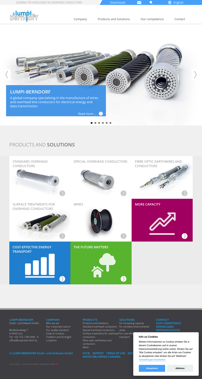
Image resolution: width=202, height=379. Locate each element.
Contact (179, 19)
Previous (7, 75)
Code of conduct (55, 333)
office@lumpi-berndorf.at (23, 340)
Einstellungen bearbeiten (152, 359)
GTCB (86, 353)
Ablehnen (180, 368)
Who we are (52, 323)
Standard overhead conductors (100, 326)
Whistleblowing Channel (102, 357)
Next (194, 75)
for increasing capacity (131, 323)
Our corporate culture (58, 326)
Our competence (152, 19)
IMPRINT (98, 353)
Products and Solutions (114, 19)
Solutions (127, 320)
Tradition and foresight (58, 336)
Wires (86, 347)
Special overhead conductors (99, 330)
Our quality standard (57, 330)
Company (80, 19)
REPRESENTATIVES (168, 330)
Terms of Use (115, 353)
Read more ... (87, 114)
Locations (51, 340)
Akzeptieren (152, 368)
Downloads (118, 2)
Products (90, 320)
